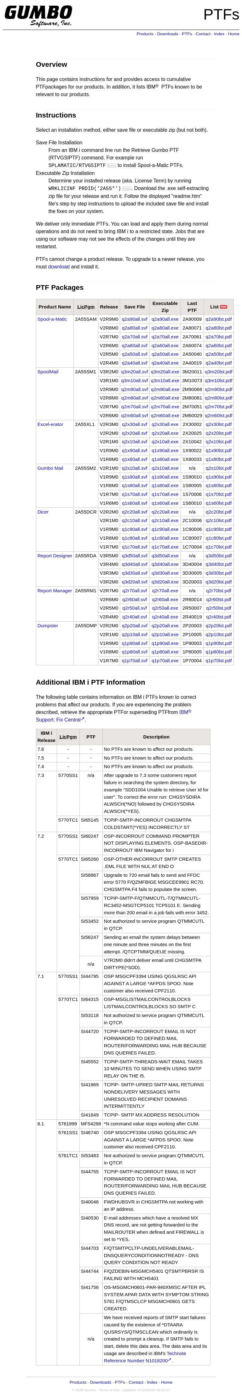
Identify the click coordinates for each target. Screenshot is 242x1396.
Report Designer (54, 555)
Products (144, 34)
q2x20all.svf (134, 433)
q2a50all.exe (165, 354)
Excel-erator (50, 424)
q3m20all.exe (165, 371)
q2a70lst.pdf (219, 336)
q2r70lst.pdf (218, 590)
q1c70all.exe (165, 546)
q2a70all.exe (165, 336)
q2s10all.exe (165, 468)
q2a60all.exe (165, 345)
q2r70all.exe (165, 590)
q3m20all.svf (134, 371)
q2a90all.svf (134, 319)
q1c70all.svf (134, 546)
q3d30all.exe (165, 573)
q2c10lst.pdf (219, 520)
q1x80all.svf (134, 459)
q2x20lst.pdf (219, 433)
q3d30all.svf (134, 573)
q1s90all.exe (165, 477)
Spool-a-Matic (52, 319)
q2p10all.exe (165, 634)
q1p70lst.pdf (219, 660)
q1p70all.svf (134, 660)
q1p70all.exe (165, 660)
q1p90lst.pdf (219, 643)
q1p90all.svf (134, 643)
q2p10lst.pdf (219, 634)
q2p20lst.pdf (219, 625)
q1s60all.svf (134, 503)
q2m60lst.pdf (219, 415)
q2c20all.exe (165, 511)
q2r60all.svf (134, 599)
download (59, 266)
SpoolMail (48, 371)
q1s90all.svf (134, 477)
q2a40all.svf (134, 362)
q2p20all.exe (165, 625)
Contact (203, 34)
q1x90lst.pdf (219, 450)
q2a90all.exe (165, 319)
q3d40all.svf (134, 564)
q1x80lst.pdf (219, 459)
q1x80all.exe (165, 459)
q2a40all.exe (165, 362)
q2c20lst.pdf (219, 511)
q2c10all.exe (165, 520)
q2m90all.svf (134, 389)
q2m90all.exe (165, 389)
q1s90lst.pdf (219, 477)
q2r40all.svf (134, 616)
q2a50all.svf (134, 354)
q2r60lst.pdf (218, 599)
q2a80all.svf (134, 327)
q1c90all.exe (165, 529)
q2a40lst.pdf (219, 362)
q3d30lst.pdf (219, 573)
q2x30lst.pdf (219, 424)
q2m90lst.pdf (219, 389)
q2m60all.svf (134, 415)
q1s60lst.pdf (219, 503)
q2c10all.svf (134, 520)
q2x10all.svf (134, 441)
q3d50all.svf (134, 555)
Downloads (167, 34)
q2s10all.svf (134, 468)
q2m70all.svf (134, 406)
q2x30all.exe (165, 424)
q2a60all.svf (134, 345)
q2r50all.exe (165, 608)
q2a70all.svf (134, 336)
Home (233, 34)
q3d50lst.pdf (219, 555)
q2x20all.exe (165, 433)
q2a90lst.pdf (219, 319)
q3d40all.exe (165, 564)
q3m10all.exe (165, 380)
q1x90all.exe (165, 450)
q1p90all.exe (165, 643)
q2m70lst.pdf (219, 406)
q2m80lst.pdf (219, 397)
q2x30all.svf (134, 424)
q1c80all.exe (165, 538)
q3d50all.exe (165, 555)
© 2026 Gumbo (84, 1390)
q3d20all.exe (165, 581)
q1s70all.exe (165, 494)
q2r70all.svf (134, 590)
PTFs (187, 34)
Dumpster (47, 625)
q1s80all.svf (134, 485)
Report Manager (54, 590)
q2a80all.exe (165, 327)
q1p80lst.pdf (219, 651)
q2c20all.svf (134, 511)
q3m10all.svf (134, 380)
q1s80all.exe (165, 485)
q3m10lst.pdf (219, 380)
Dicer (43, 511)
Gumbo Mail (50, 468)
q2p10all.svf (134, 634)
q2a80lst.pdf (219, 327)
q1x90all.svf (134, 450)
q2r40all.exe (165, 616)
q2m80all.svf (134, 397)
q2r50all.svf (134, 608)
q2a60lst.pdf (219, 345)
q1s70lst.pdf (219, 494)
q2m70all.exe (165, 406)
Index (219, 34)
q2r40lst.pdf (218, 616)
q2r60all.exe (165, 599)
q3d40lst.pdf (219, 564)
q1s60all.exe (165, 503)
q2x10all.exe (165, 441)
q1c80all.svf (134, 538)
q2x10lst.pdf (219, 441)
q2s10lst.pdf (219, 468)
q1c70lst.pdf (219, 546)
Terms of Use (109, 1390)
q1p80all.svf (134, 651)
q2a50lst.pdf (219, 354)
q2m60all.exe (165, 415)
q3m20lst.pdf (219, 371)
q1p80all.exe (165, 651)
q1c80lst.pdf (219, 538)
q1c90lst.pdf (219, 529)
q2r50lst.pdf (218, 608)
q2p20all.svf (134, 625)
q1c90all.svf (134, 529)
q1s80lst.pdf (219, 485)
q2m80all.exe (165, 397)
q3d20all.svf (134, 581)
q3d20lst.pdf (219, 581)
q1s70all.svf (134, 494)
